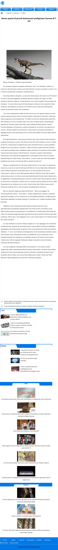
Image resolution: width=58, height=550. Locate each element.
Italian (13, 540)
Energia (40, 9)
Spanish (22, 540)
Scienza (16, 13)
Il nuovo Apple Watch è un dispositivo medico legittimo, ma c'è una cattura (20, 317)
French (5, 540)
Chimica (17, 9)
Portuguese (30, 540)
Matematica (3, 543)
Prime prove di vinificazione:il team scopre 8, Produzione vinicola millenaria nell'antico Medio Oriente (26, 409)
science (8, 13)
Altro (23, 13)
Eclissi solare (14, 543)
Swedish (39, 540)
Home (6, 9)
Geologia (47, 540)
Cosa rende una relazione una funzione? (26, 425)
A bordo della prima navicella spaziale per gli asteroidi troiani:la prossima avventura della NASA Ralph (26, 495)
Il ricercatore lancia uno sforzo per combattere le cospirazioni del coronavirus (26, 394)
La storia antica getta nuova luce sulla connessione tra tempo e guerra (26, 457)
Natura (51, 9)
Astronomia (28, 9)
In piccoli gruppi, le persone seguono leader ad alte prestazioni (24, 306)
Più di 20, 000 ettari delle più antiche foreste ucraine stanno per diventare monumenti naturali (26, 525)
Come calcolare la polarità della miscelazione (26, 510)
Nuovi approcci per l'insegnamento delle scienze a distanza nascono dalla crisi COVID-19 (26, 441)
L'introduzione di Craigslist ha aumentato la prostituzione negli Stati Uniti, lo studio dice (26, 473)
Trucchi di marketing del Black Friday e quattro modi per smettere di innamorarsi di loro (21, 325)
